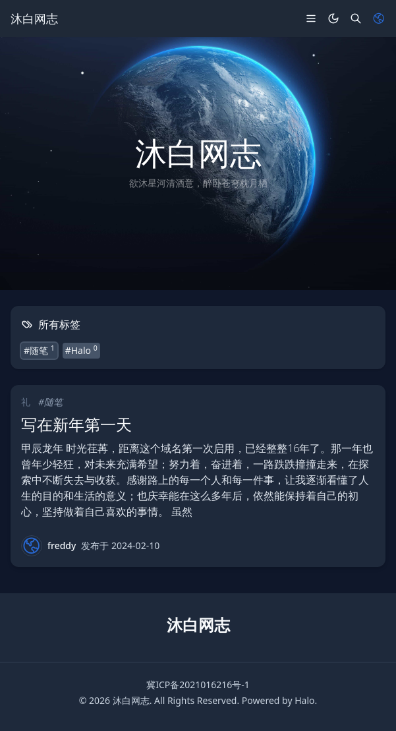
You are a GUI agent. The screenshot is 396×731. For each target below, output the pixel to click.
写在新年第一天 (76, 424)
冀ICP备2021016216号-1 (198, 684)
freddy (61, 545)
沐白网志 (131, 700)
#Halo (81, 350)
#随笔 (39, 350)
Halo (304, 700)
